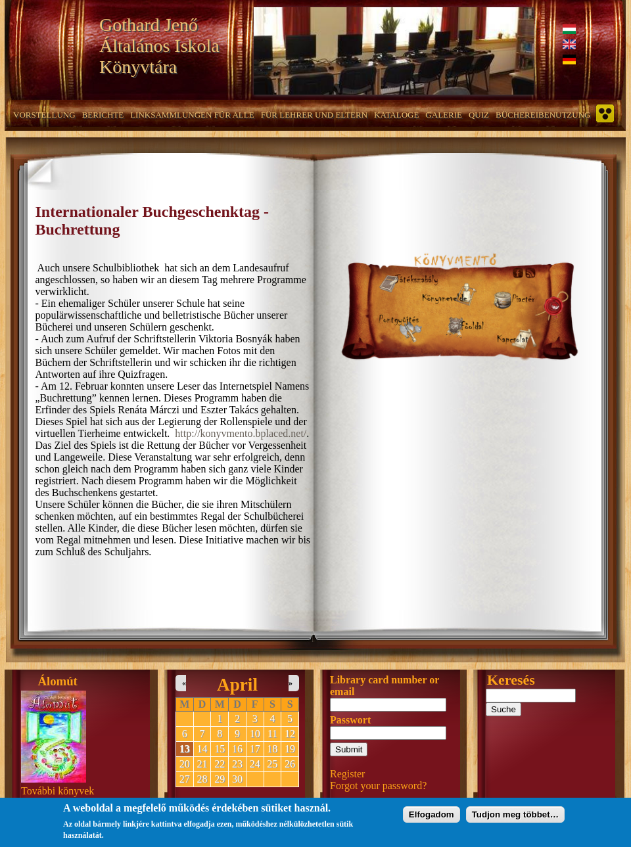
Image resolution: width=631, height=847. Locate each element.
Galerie (443, 115)
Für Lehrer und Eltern (314, 115)
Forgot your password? (378, 785)
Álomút (58, 681)
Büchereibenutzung (543, 115)
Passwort (350, 719)
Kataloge (396, 115)
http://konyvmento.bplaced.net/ (240, 433)
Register (347, 773)
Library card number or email (384, 685)
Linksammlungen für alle (192, 115)
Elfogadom (431, 817)
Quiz (479, 115)
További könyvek (57, 790)
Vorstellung (44, 115)
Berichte (103, 115)
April (237, 685)
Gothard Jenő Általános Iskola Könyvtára (159, 45)
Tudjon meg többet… (515, 817)
